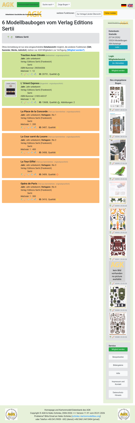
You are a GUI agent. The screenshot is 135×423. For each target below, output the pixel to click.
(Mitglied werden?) (76, 50)
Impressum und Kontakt (118, 383)
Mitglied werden (118, 71)
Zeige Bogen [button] (63, 5)
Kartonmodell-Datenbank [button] (28, 5)
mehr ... (118, 47)
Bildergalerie (118, 365)
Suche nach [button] (47, 5)
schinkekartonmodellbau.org (86, 416)
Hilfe (118, 373)
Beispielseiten (118, 357)
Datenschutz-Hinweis (118, 393)
